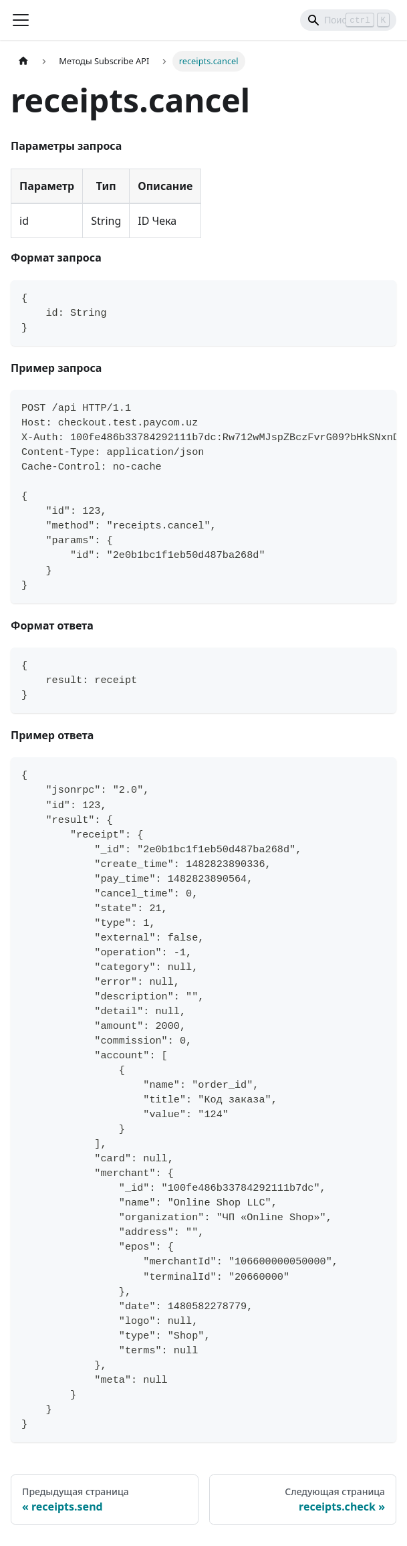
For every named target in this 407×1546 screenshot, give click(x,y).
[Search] (348, 20)
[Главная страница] (23, 61)
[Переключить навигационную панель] (21, 20)
